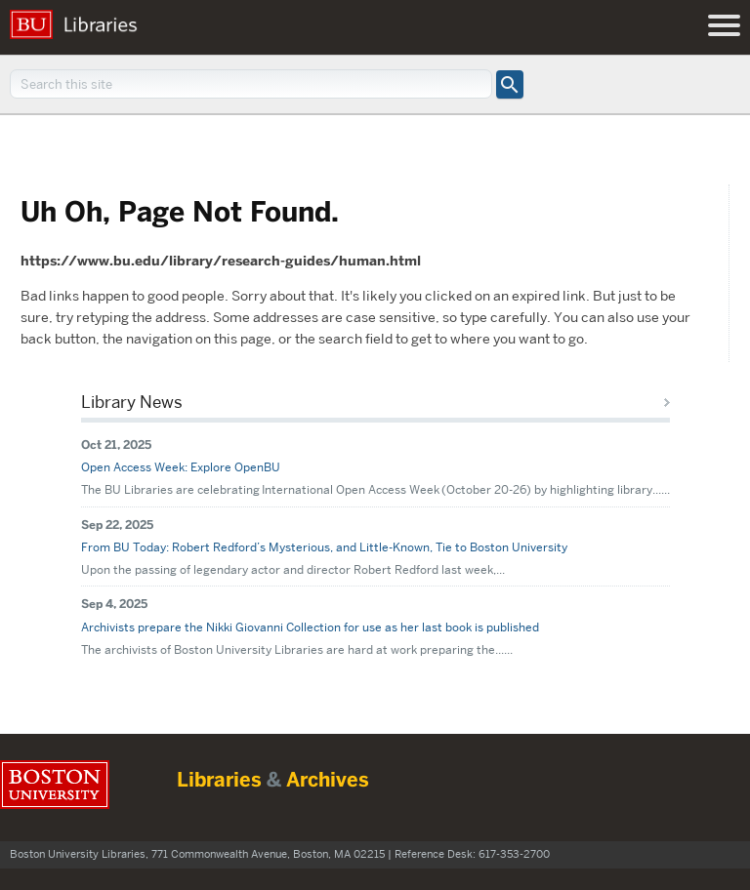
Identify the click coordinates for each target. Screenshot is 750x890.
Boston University (54, 784)
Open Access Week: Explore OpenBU (180, 467)
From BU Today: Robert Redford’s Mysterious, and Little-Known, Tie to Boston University (324, 547)
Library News (132, 402)
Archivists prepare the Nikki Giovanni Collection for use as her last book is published (310, 627)
